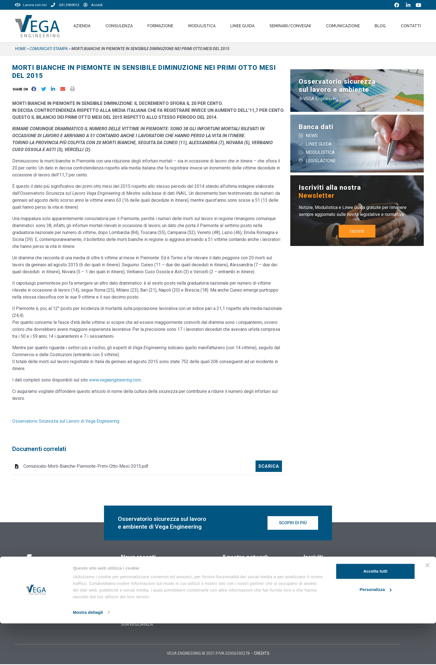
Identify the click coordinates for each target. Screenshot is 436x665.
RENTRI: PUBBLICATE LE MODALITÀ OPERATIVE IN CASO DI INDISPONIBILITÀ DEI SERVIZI (161, 588)
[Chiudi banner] (427, 607)
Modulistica (201, 26)
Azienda (81, 26)
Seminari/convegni (290, 26)
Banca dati (316, 127)
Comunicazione (343, 26)
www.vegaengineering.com (115, 380)
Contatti (411, 26)
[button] (21, 89)
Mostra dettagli (88, 654)
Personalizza (376, 631)
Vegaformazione (239, 572)
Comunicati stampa (48, 48)
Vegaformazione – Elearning (252, 582)
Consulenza (119, 26)
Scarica (268, 466)
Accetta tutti (375, 613)
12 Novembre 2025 (139, 574)
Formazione (160, 26)
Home (20, 48)
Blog (380, 26)
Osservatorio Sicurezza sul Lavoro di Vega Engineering (65, 421)
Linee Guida (242, 26)
